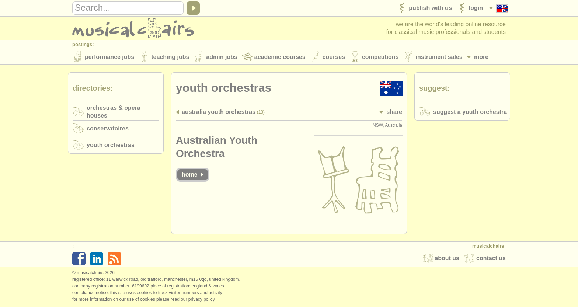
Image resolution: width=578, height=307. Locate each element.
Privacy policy (201, 299)
